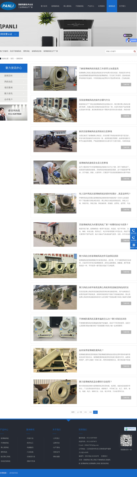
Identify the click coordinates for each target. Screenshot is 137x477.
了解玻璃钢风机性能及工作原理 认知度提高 (99, 68)
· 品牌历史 (56, 443)
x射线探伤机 (13, 473)
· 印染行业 (29, 438)
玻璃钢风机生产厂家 (50, 51)
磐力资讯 (8, 93)
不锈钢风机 (80, 6)
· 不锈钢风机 (4, 443)
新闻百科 (19, 58)
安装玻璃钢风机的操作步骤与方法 (94, 100)
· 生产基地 (56, 447)
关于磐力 (122, 6)
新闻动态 (112, 6)
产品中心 (91, 6)
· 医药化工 (29, 443)
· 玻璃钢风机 (4, 438)
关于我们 (57, 429)
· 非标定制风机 (5, 461)
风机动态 (8, 81)
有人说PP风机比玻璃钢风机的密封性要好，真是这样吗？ (105, 194)
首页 (12, 58)
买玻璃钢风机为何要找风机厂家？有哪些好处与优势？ (103, 224)
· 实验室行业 (30, 456)
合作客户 (8, 99)
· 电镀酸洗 (29, 447)
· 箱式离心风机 (5, 456)
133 (95, 412)
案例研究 (30, 429)
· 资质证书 (56, 452)
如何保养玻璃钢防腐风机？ (91, 350)
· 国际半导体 (30, 461)
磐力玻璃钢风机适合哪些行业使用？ (95, 382)
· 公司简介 (56, 438)
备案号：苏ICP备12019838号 (89, 456)
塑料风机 (26, 51)
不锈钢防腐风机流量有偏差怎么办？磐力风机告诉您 (102, 319)
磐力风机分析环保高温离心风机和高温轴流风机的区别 (103, 287)
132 (90, 412)
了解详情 (126, 84)
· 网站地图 (56, 456)
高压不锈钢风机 (15, 51)
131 (85, 412)
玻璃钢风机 (55, 6)
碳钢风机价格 (36, 51)
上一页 (79, 412)
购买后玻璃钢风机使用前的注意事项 (95, 131)
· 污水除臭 (29, 452)
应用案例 (101, 6)
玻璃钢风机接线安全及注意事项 (93, 163)
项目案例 (8, 87)
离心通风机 (67, 6)
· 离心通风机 (4, 447)
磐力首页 (44, 6)
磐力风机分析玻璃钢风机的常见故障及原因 (98, 256)
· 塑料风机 (3, 452)
